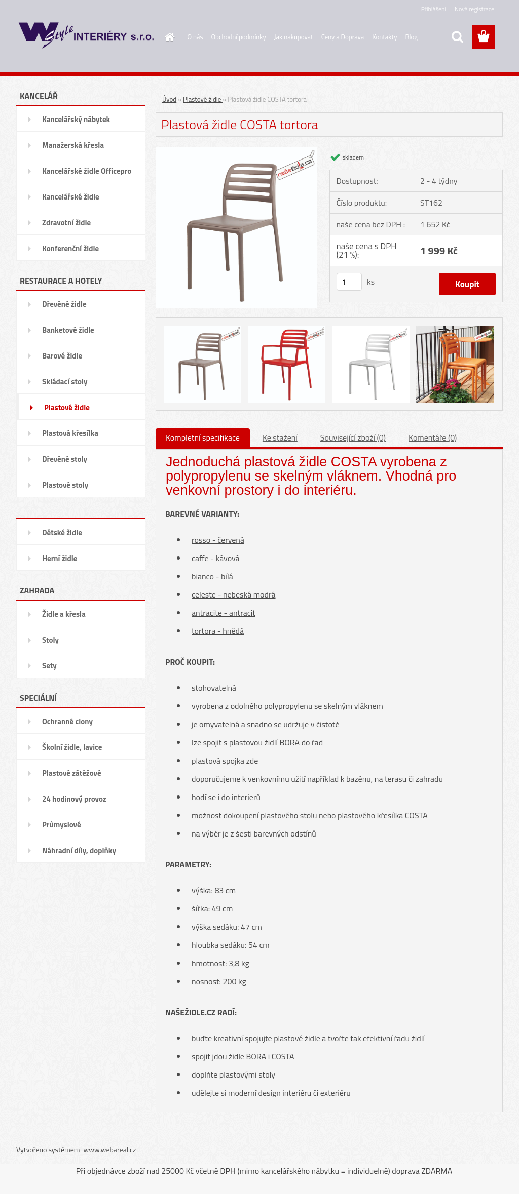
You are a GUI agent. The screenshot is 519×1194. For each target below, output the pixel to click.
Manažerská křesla (73, 145)
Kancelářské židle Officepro (86, 171)
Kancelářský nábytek (76, 119)
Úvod (169, 99)
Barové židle (62, 356)
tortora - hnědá (218, 631)
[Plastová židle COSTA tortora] (236, 151)
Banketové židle (68, 330)
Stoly (50, 640)
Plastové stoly (65, 485)
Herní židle (59, 558)
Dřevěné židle (64, 304)
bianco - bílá (212, 576)
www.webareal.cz (110, 1149)
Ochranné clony (67, 721)
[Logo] (86, 37)
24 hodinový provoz (74, 799)
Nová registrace (474, 9)
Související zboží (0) (353, 437)
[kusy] (349, 282)
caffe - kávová (216, 558)
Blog (411, 37)
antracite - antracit (223, 613)
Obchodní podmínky (238, 37)
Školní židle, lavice (72, 747)
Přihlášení (433, 9)
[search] (457, 37)
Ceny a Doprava (342, 37)
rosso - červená (218, 540)
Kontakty (384, 37)
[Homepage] (168, 37)
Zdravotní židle (66, 222)
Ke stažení (280, 437)
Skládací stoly (64, 381)
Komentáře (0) (433, 437)
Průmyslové (61, 824)
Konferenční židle (70, 248)
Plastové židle (67, 407)
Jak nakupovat (293, 37)
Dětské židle (62, 532)
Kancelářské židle (70, 197)
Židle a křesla (64, 614)
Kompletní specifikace (203, 437)
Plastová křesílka (70, 433)
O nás (195, 37)
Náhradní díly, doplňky (79, 850)
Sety (49, 665)
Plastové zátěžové (71, 773)
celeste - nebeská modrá (234, 594)
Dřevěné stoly (64, 459)
